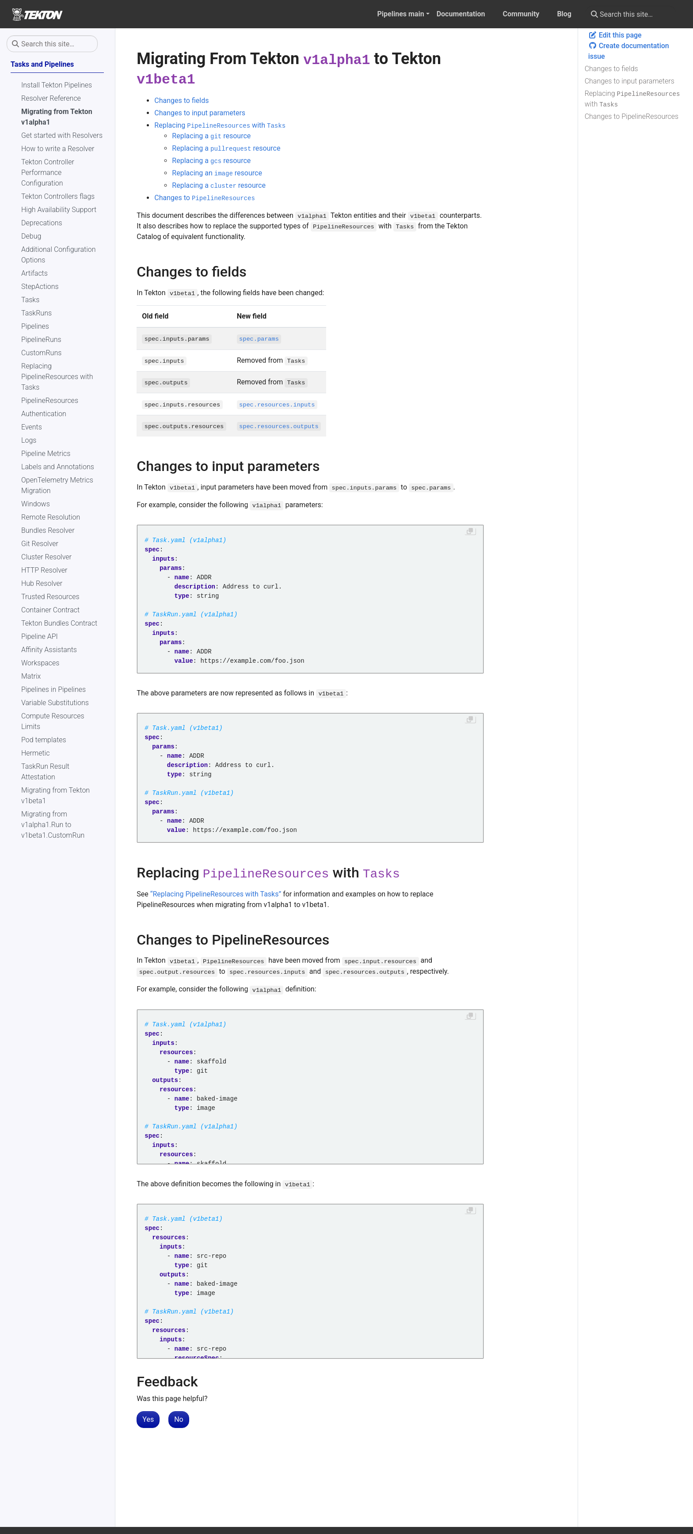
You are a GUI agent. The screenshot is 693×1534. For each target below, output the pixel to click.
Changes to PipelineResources (632, 116)
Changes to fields (611, 69)
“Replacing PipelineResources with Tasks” (215, 894)
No (178, 1419)
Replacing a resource (211, 136)
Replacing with (632, 98)
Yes (148, 1419)
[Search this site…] (631, 14)
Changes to (204, 198)
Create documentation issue (628, 51)
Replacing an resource (217, 173)
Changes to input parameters (629, 81)
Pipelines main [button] (400, 14)
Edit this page (615, 35)
